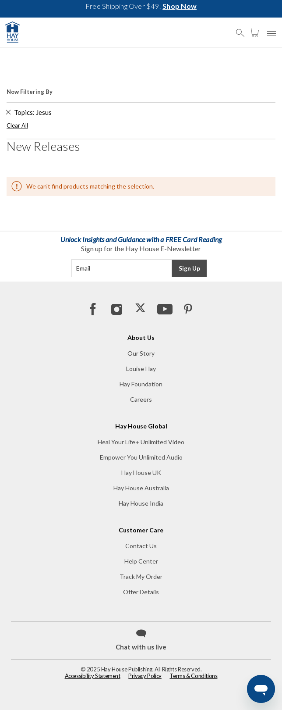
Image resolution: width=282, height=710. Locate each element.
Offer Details (141, 592)
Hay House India (141, 503)
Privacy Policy (145, 675)
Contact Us (141, 545)
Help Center (141, 561)
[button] (242, 29)
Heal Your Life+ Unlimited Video (141, 442)
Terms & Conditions (193, 675)
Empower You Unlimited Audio (141, 457)
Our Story (141, 353)
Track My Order (141, 576)
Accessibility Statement (92, 675)
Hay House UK (141, 472)
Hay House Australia (141, 488)
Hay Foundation (141, 384)
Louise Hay (141, 368)
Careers (141, 399)
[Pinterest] (187, 308)
